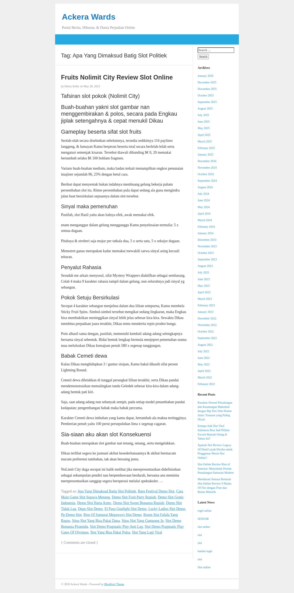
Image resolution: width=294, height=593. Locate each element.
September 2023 (207, 259)
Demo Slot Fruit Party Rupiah (134, 497)
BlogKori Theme (114, 584)
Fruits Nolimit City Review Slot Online (117, 77)
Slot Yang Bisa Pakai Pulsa (110, 532)
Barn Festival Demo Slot (156, 491)
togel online (205, 510)
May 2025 (204, 128)
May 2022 (204, 364)
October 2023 (206, 252)
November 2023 (207, 246)
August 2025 (205, 108)
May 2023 (204, 285)
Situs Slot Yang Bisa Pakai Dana (96, 521)
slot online (204, 526)
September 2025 (207, 102)
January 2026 (205, 75)
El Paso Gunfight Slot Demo (126, 509)
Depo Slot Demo (90, 509)
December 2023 (207, 239)
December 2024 (207, 161)
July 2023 (203, 272)
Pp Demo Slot (71, 515)
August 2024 (205, 187)
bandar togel (205, 551)
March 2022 (205, 377)
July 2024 (203, 193)
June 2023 (204, 279)
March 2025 (205, 141)
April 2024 (204, 213)
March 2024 (205, 220)
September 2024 (207, 180)
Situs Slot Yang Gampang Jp (143, 521)
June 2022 (204, 357)
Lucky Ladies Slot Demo (166, 509)
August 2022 (205, 344)
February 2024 (206, 226)
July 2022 (203, 351)
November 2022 (207, 325)
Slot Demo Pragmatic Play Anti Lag (116, 527)
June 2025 (204, 121)
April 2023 (204, 292)
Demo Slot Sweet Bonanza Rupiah (138, 503)
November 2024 (207, 167)
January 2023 (205, 311)
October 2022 (206, 331)
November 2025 (207, 89)
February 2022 (206, 384)
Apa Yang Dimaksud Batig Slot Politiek (107, 491)
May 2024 (204, 207)
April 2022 (204, 371)
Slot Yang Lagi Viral (147, 532)
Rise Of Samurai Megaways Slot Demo (112, 515)
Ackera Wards (89, 16)
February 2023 (206, 305)
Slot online (204, 567)
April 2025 (204, 135)
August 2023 (205, 265)
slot (200, 535)
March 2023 (205, 298)
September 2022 (207, 338)
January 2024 (205, 233)
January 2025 (205, 154)
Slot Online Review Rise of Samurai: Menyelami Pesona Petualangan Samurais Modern (216, 468)
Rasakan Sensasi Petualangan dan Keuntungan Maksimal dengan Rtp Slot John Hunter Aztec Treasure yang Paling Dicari (215, 411)
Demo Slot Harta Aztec (94, 503)
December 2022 (207, 318)
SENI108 (203, 518)
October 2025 (206, 95)
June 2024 (204, 200)
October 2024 (206, 174)
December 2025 (207, 82)
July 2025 (203, 115)
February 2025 (206, 148)
